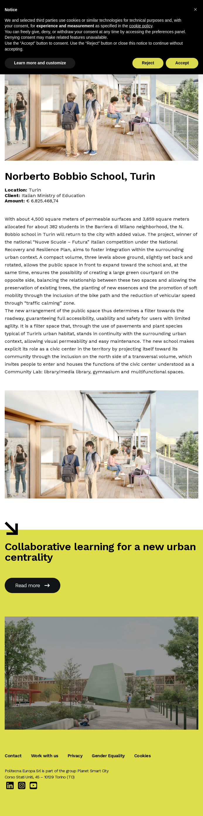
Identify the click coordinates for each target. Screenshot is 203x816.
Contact (13, 755)
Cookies (142, 755)
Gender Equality (108, 755)
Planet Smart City (92, 770)
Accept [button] (182, 63)
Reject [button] (148, 63)
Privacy (75, 755)
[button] (195, 9)
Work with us (44, 755)
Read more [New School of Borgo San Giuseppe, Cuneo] (32, 585)
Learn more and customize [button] (40, 63)
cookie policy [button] (140, 25)
